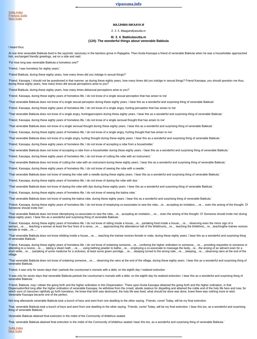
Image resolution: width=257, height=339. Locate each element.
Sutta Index (16, 12)
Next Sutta (15, 18)
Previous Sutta (18, 15)
